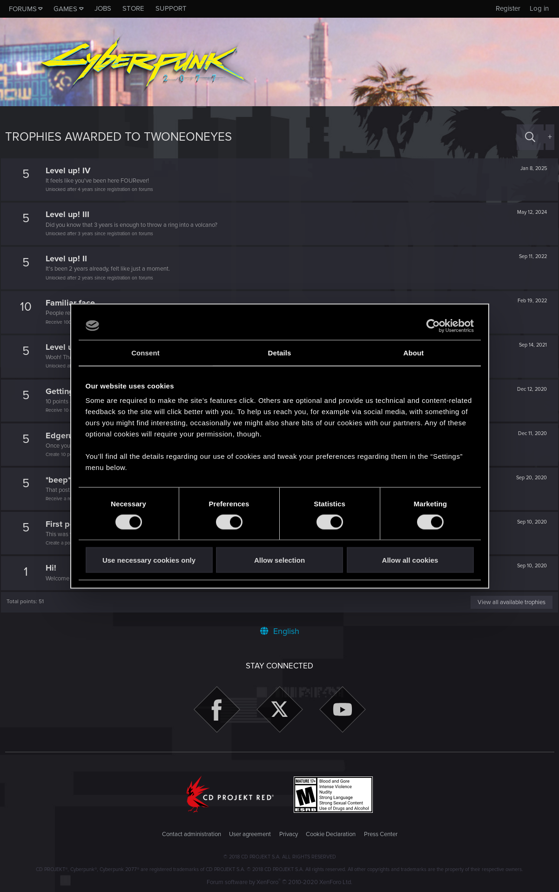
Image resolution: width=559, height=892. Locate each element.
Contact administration (191, 834)
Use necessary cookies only (148, 560)
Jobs (102, 8)
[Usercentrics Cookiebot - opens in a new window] (433, 326)
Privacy (288, 834)
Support (171, 8)
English (279, 631)
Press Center (380, 834)
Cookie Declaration (331, 834)
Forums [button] (23, 9)
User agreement (250, 834)
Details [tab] (279, 352)
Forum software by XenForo (279, 882)
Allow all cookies (410, 560)
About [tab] (414, 352)
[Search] (530, 137)
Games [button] (65, 9)
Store (133, 8)
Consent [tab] (145, 352)
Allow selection (279, 560)
